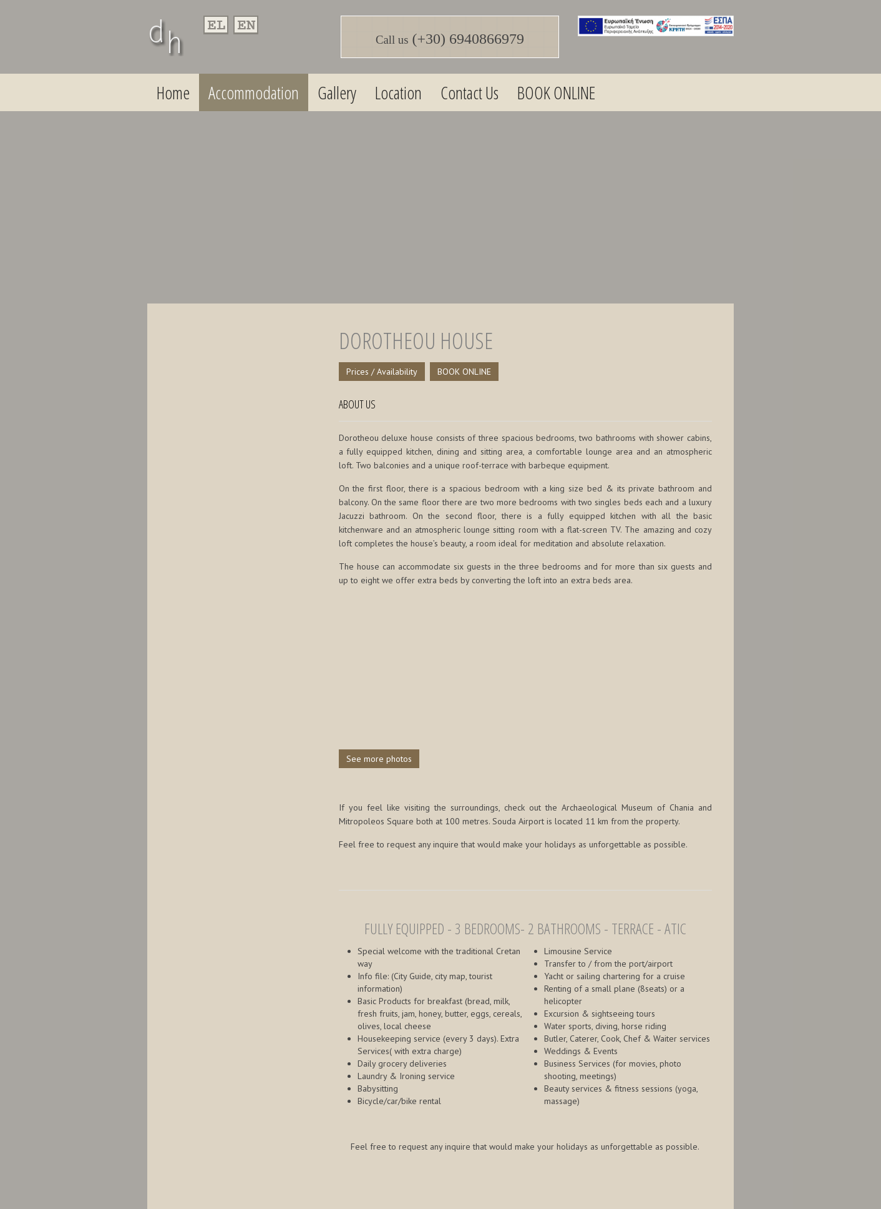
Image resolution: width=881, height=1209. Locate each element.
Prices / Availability (381, 371)
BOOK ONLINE (556, 92)
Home (173, 92)
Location (398, 92)
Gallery (337, 92)
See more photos (379, 758)
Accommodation (253, 92)
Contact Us (470, 92)
